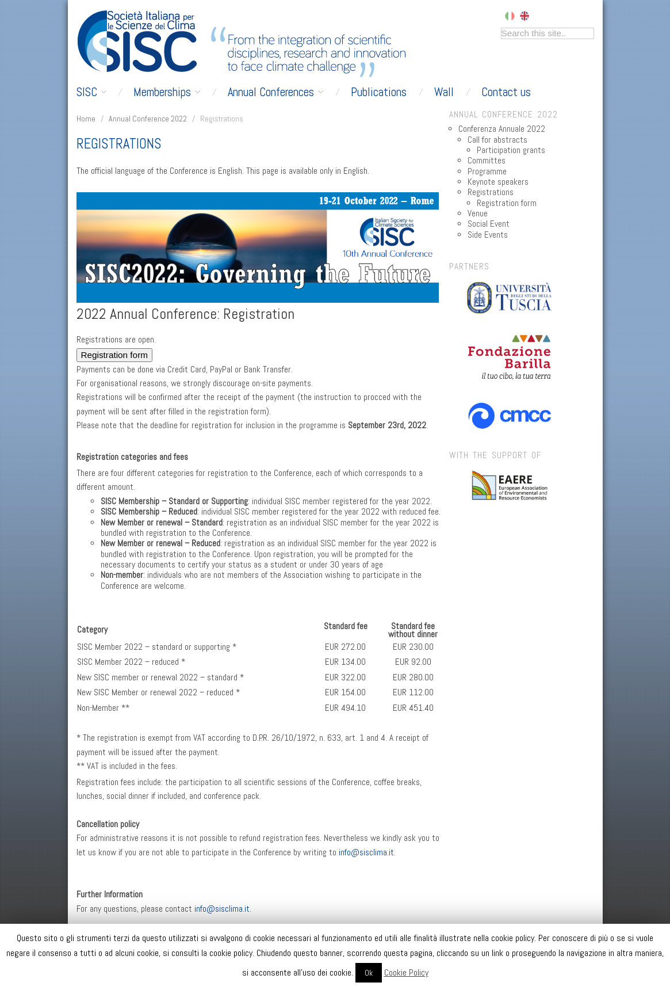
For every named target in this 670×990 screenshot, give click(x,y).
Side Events (488, 235)
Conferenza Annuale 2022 (501, 129)
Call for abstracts (497, 140)
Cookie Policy (406, 972)
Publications (379, 92)
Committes (487, 160)
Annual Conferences (275, 92)
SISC (91, 92)
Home (85, 118)
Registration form (114, 355)
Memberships (166, 92)
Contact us (506, 92)
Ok (369, 973)
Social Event (489, 224)
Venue (478, 213)
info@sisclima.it (366, 852)
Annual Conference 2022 (148, 118)
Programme (487, 171)
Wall (444, 92)
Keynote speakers (498, 182)
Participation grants (511, 150)
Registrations (491, 192)
